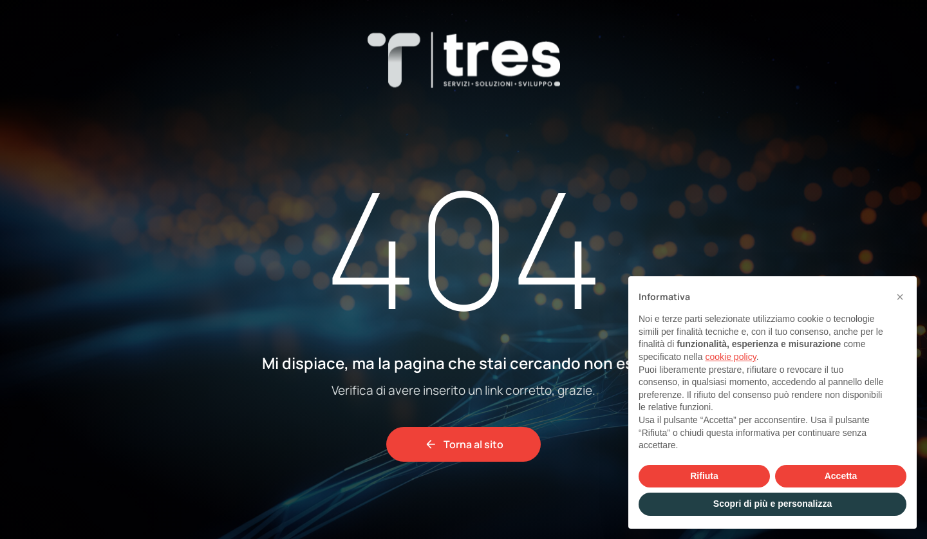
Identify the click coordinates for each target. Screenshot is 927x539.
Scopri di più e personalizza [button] (772, 503)
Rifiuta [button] (704, 476)
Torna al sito (463, 444)
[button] (900, 297)
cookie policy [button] (731, 357)
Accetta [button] (841, 476)
